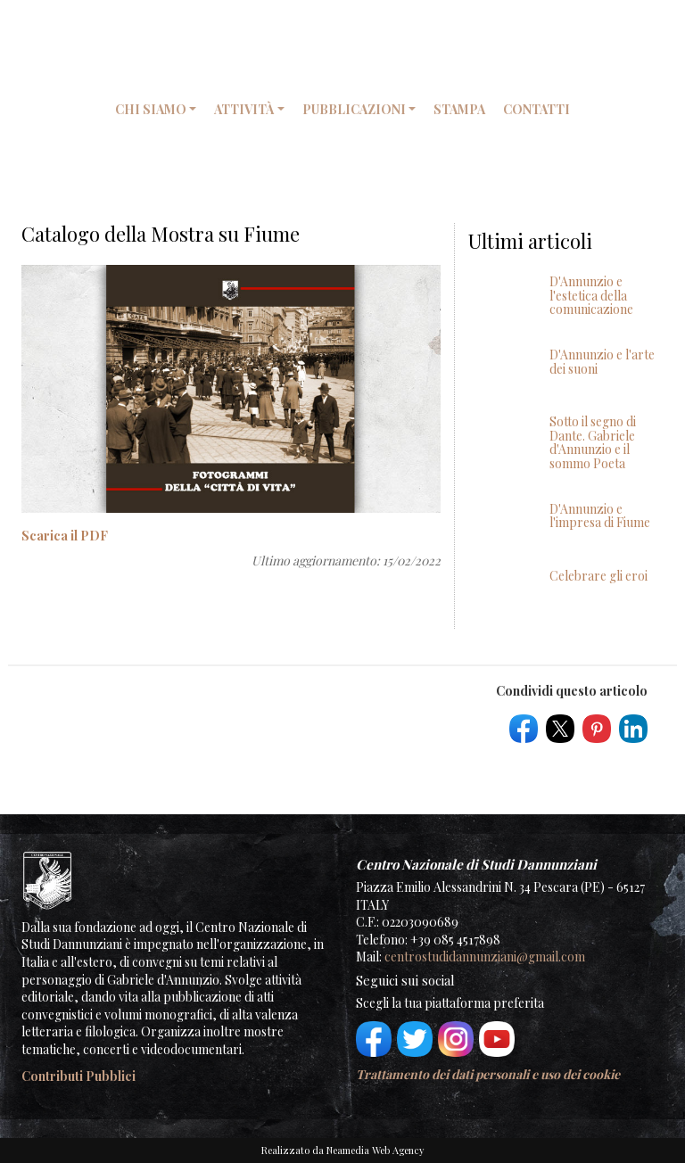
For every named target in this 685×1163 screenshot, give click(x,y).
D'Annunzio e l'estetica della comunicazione (591, 295)
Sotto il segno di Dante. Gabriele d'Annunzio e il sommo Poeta (592, 442)
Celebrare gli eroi (598, 575)
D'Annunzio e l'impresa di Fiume (599, 515)
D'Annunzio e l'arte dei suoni (602, 361)
